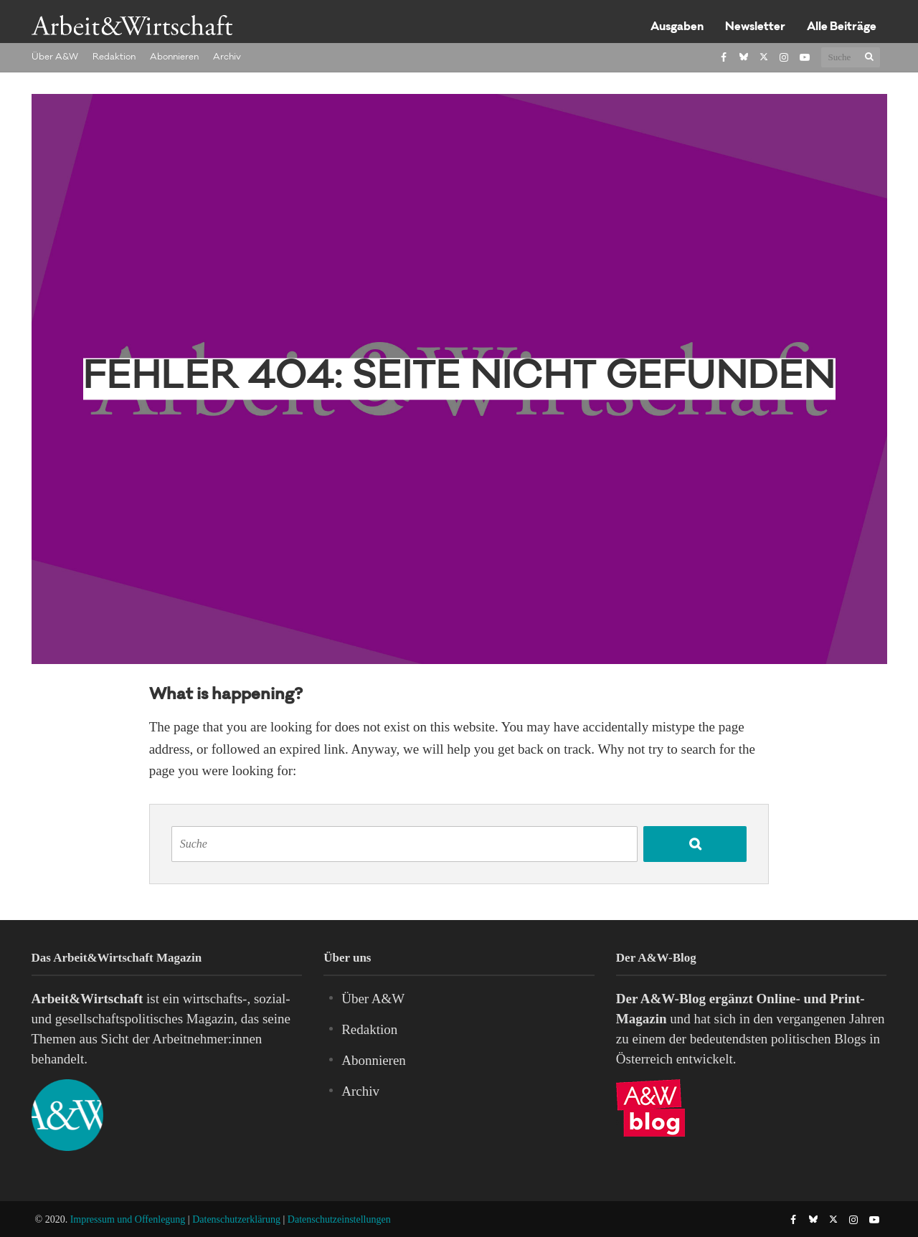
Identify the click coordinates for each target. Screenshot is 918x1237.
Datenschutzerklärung (236, 1219)
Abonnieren (174, 57)
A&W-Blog (673, 998)
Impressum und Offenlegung (128, 1219)
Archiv (227, 57)
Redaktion (114, 57)
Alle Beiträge (841, 27)
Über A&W (55, 57)
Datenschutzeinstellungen (339, 1219)
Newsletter (755, 27)
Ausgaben (677, 27)
